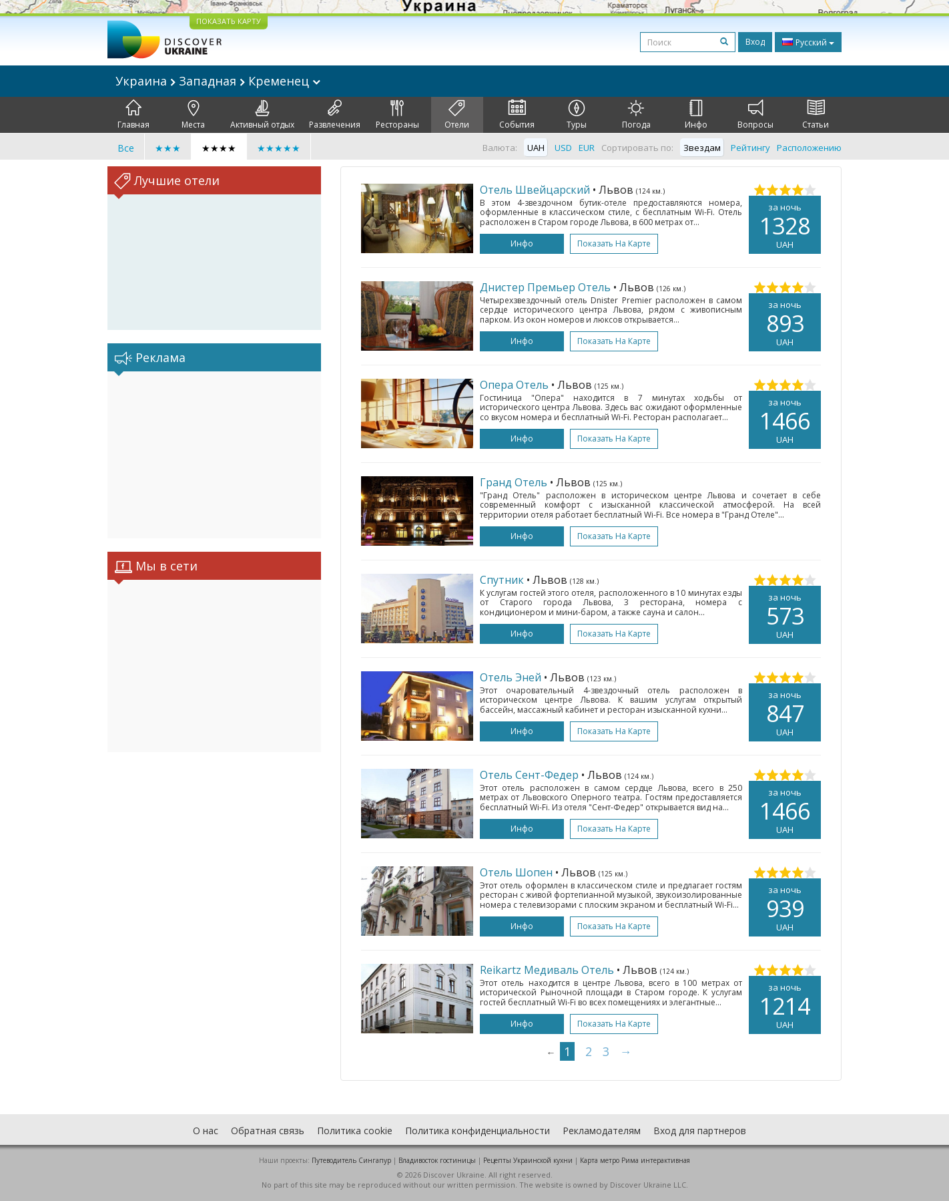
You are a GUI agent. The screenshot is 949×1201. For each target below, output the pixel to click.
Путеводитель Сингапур (351, 1160)
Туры (577, 115)
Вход (755, 41)
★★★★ (219, 148)
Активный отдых (262, 115)
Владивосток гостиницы (437, 1160)
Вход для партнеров (699, 1130)
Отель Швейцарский (535, 189)
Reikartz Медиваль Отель (547, 970)
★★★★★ (278, 148)
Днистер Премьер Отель (545, 287)
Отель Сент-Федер (529, 774)
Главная (133, 115)
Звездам (702, 148)
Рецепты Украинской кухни (528, 1160)
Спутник (502, 579)
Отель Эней (510, 677)
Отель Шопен (516, 872)
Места (193, 115)
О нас (205, 1130)
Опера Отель (514, 384)
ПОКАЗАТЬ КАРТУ (228, 21)
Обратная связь (267, 1130)
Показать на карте (614, 243)
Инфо (696, 115)
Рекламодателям (602, 1130)
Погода (636, 115)
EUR (587, 148)
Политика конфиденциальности (477, 1130)
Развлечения (334, 115)
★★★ (168, 148)
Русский (808, 42)
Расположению (809, 148)
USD (563, 148)
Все (125, 148)
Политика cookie (354, 1130)
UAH (536, 148)
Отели (456, 115)
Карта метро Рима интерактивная (635, 1160)
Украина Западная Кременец (217, 81)
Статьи (815, 115)
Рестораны (397, 115)
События (517, 115)
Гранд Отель (513, 482)
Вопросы (755, 115)
